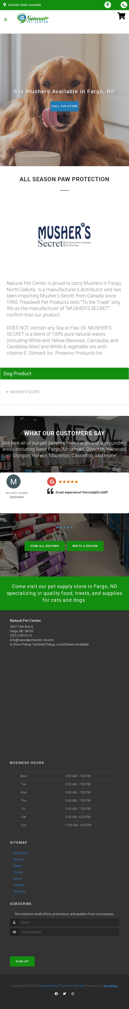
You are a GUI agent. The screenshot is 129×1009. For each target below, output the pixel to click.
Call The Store (65, 106)
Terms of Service (72, 986)
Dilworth (95, 449)
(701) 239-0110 (21, 635)
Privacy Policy (48, 986)
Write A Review (85, 546)
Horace (39, 455)
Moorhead (73, 449)
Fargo (83, 443)
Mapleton (59, 455)
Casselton (82, 455)
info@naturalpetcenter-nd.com (32, 640)
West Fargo (48, 449)
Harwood (116, 449)
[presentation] (33, 944)
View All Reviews (44, 546)
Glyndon (21, 455)
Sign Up (22, 961)
